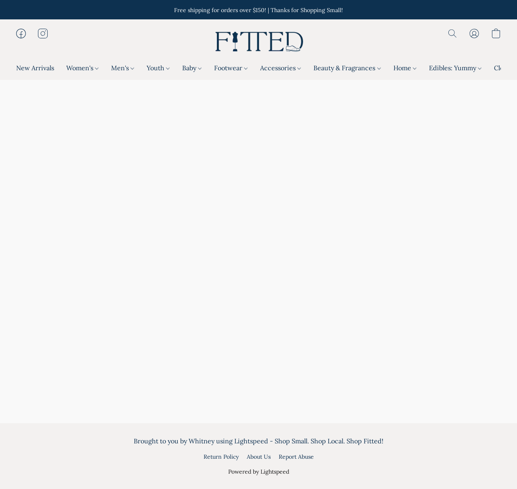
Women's (82, 68)
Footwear (231, 68)
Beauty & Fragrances (346, 68)
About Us (259, 456)
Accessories (280, 68)
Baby (192, 68)
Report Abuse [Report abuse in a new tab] (296, 456)
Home (404, 68)
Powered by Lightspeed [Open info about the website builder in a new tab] (258, 471)
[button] (258, 41)
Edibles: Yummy (455, 68)
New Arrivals (35, 68)
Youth (158, 68)
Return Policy (221, 456)
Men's (122, 68)
